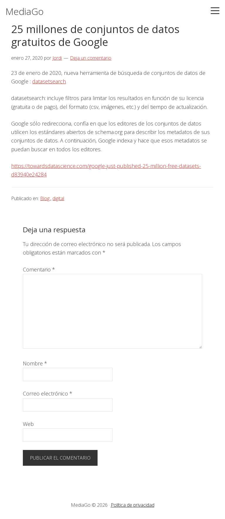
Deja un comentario (90, 58)
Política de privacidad (132, 505)
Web (28, 423)
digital (58, 198)
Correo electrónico (47, 393)
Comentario (39, 269)
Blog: (45, 198)
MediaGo (25, 11)
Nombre (35, 363)
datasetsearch (49, 81)
